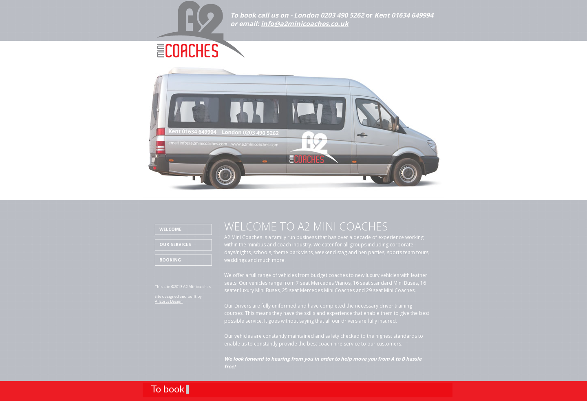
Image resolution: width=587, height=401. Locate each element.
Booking (170, 260)
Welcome (170, 229)
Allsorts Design (169, 301)
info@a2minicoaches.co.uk (305, 23)
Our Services (175, 244)
